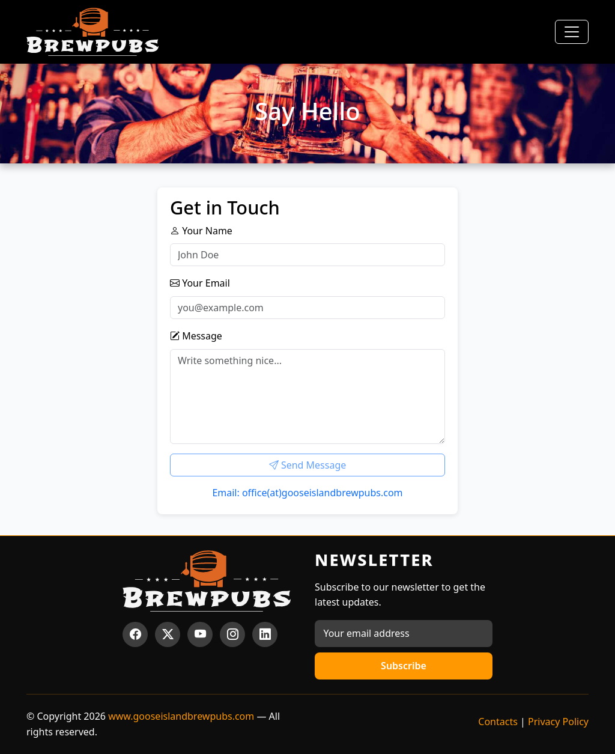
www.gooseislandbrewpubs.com (181, 716)
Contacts (498, 721)
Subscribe (403, 665)
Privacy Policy (558, 721)
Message (196, 335)
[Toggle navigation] (572, 32)
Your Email (200, 283)
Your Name (201, 230)
